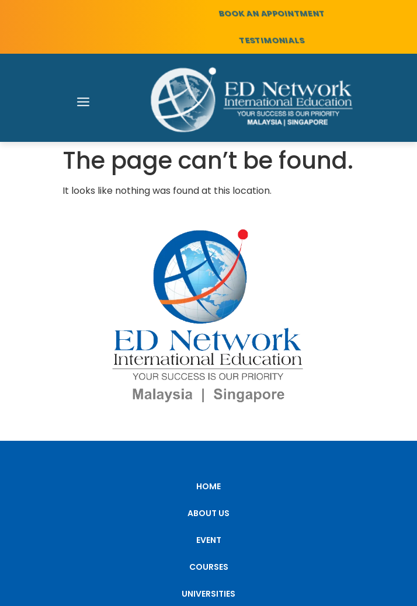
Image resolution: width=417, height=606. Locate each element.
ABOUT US (208, 513)
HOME (208, 486)
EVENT (208, 540)
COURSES (208, 567)
